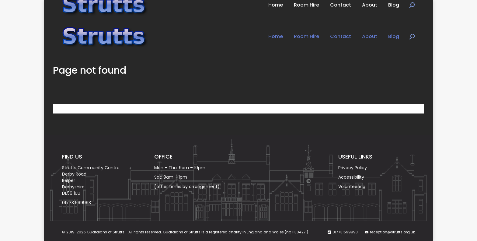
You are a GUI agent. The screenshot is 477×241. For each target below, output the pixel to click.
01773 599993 (76, 203)
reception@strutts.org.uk (392, 232)
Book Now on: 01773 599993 (96, 8)
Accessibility (351, 177)
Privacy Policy (352, 168)
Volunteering (351, 186)
